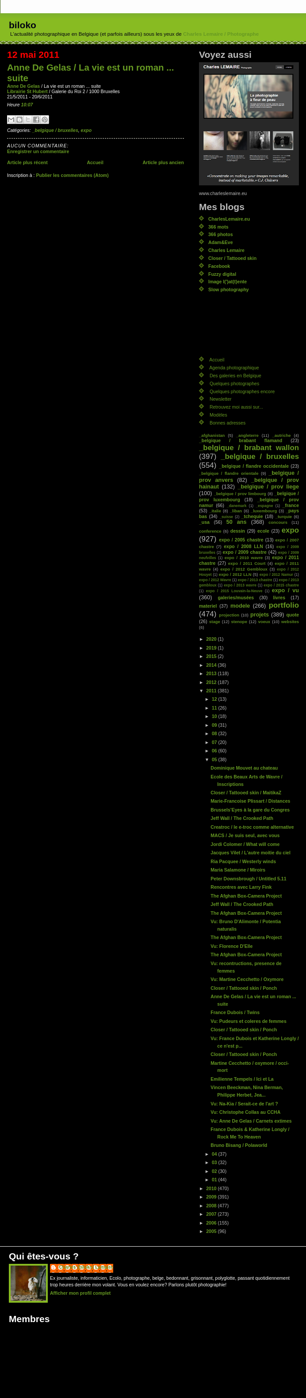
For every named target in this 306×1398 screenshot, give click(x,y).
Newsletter (221, 399)
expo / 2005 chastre (241, 539)
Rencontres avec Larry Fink (241, 887)
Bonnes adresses (227, 422)
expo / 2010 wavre (244, 557)
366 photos (220, 234)
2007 (212, 1214)
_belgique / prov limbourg (240, 493)
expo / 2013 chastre (255, 580)
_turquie (283, 516)
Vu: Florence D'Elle (231, 946)
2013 (212, 673)
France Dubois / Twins (235, 1012)
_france (291, 505)
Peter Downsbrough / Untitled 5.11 (248, 878)
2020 (212, 639)
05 (215, 759)
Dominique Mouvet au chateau (244, 767)
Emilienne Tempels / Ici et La (241, 1079)
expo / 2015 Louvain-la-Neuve (234, 591)
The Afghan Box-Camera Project (246, 895)
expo (86, 130)
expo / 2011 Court (247, 563)
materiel (208, 606)
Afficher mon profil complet (80, 1293)
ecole (263, 531)
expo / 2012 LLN (235, 574)
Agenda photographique (234, 367)
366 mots (218, 226)
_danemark (236, 506)
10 (215, 716)
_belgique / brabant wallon (249, 447)
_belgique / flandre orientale (228, 473)
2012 (212, 682)
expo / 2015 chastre (281, 585)
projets (259, 615)
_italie (215, 510)
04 (215, 1154)
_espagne (264, 506)
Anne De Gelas (23, 86)
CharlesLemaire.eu (229, 219)
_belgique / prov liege (268, 487)
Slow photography (228, 289)
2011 (212, 690)
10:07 (27, 104)
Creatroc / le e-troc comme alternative (252, 827)
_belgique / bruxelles (55, 130)
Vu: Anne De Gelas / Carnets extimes (250, 1121)
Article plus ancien (163, 162)
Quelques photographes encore (242, 391)
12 (215, 699)
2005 (212, 1231)
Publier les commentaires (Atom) (72, 175)
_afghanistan (212, 435)
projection (229, 615)
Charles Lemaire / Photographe (221, 34)
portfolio (284, 605)
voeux (264, 621)
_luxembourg (264, 510)
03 (215, 1162)
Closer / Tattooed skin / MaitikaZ (245, 792)
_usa (204, 522)
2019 (212, 647)
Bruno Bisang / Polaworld (238, 1145)
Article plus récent (27, 162)
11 (215, 707)
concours (277, 522)
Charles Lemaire (226, 250)
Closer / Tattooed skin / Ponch (243, 988)
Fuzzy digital (222, 274)
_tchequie (252, 516)
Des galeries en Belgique (235, 375)
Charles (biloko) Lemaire (86, 1267)
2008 (212, 1205)
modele (240, 606)
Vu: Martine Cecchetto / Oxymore (246, 979)
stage (214, 621)
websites (290, 621)
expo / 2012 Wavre (215, 580)
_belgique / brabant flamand (240, 440)
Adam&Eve (220, 242)
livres (279, 597)
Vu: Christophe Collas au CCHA (245, 1112)
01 (215, 1179)
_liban (236, 510)
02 (215, 1171)
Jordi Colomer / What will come (244, 844)
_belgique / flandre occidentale (254, 466)
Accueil (95, 162)
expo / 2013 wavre (240, 585)
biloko (22, 25)
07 (215, 742)
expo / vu (285, 590)
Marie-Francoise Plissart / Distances (250, 801)
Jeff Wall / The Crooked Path (241, 818)
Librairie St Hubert (27, 91)
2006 (212, 1222)
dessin (237, 531)
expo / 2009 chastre (244, 552)
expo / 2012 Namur (276, 574)
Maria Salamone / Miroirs (237, 869)
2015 (212, 656)
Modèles (218, 414)
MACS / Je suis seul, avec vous (244, 835)
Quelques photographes (234, 383)
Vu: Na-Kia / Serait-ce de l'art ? (244, 1103)
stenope (239, 621)
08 (215, 733)
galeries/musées (236, 597)
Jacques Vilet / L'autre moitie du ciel (250, 852)
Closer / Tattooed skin (232, 258)
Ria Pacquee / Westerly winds (243, 861)
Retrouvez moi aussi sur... (236, 407)
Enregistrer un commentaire (38, 151)
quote (292, 614)
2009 (212, 1196)
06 (215, 750)
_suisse (226, 517)
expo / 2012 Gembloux (244, 569)
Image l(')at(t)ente (227, 281)
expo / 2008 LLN (243, 546)
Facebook (219, 266)
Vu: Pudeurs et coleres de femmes (248, 1021)
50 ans (236, 522)
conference (210, 531)
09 (215, 725)
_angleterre (247, 435)
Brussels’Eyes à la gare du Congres (250, 809)
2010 (212, 1188)
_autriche (281, 435)
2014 (212, 665)
